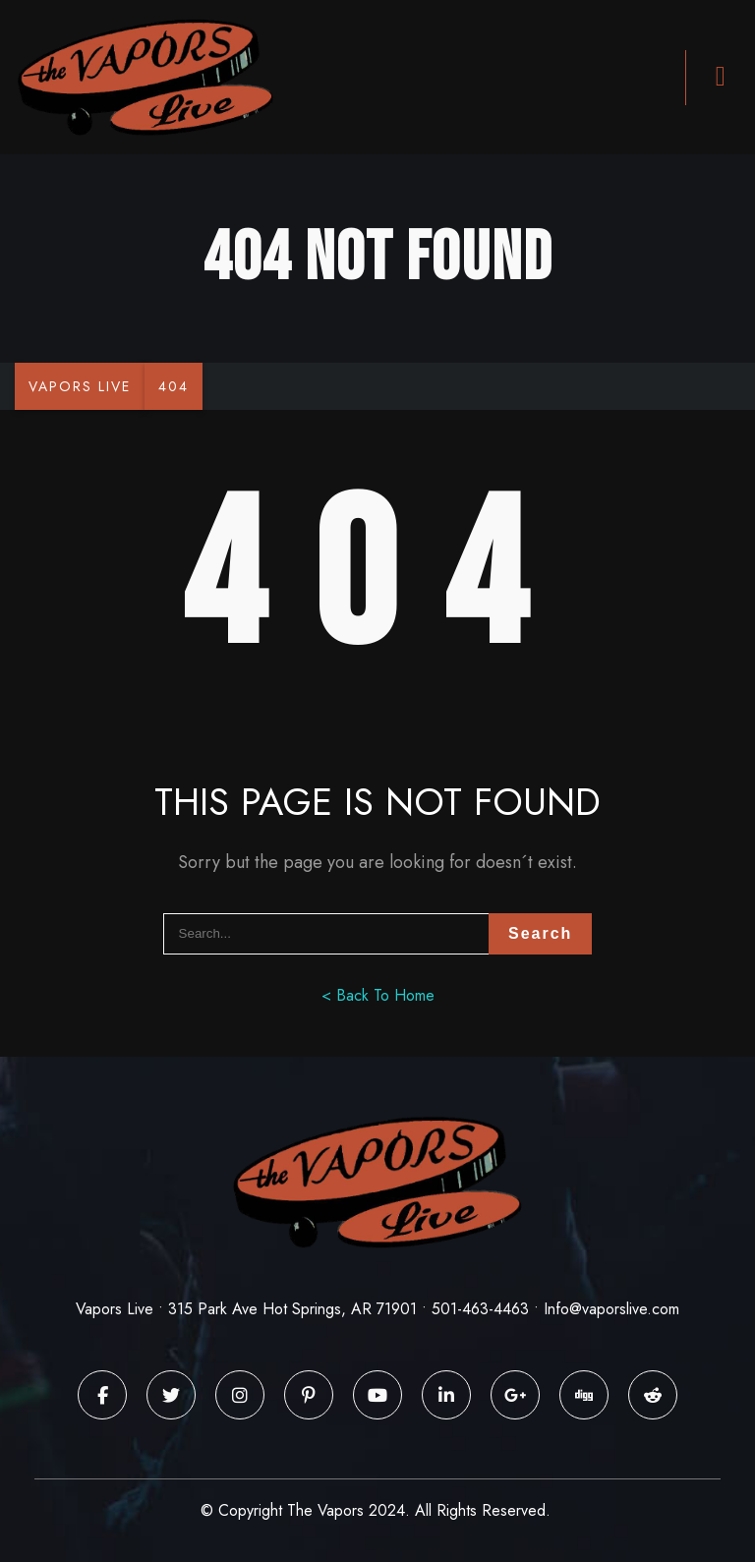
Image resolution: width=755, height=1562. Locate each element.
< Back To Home (378, 995)
